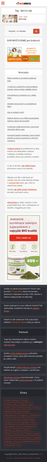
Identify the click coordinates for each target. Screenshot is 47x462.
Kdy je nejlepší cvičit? (15, 112)
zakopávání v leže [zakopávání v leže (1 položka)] (13, 445)
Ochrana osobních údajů (23, 458)
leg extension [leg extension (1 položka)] (11, 415)
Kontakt (37, 458)
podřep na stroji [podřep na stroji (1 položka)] (12, 422)
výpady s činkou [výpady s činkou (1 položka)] (12, 441)
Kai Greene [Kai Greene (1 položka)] (24, 411)
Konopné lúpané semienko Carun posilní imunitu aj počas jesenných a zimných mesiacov (23, 138)
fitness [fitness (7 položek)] (38, 408)
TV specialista (16, 291)
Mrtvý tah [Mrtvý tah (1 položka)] (36, 415)
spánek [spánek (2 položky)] (9, 437)
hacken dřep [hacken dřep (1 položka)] (11, 411)
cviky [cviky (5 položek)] (25, 400)
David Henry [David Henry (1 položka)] (27, 408)
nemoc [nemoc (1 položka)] (9, 419)
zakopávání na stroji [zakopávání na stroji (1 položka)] (31, 441)
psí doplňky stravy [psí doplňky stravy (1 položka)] (13, 426)
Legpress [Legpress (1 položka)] (24, 415)
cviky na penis (9, 345)
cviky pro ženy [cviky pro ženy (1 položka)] (26, 404)
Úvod (41, 454)
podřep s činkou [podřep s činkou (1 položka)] (29, 422)
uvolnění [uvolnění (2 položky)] (19, 437)
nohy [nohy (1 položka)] (17, 419)
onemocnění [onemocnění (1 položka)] (28, 419)
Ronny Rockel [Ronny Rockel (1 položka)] (33, 434)
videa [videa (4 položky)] (28, 437)
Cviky (20, 16)
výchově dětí (14, 183)
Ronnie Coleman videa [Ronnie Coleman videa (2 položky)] (15, 434)
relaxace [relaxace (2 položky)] (9, 430)
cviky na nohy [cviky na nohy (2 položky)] (11, 404)
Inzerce (10, 458)
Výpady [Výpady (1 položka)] (37, 437)
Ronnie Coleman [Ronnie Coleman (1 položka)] (23, 430)
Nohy (25, 16)
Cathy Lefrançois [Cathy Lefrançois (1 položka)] (13, 400)
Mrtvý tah (22, 19)
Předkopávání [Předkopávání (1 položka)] (29, 426)
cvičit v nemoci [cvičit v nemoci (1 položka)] (12, 408)
